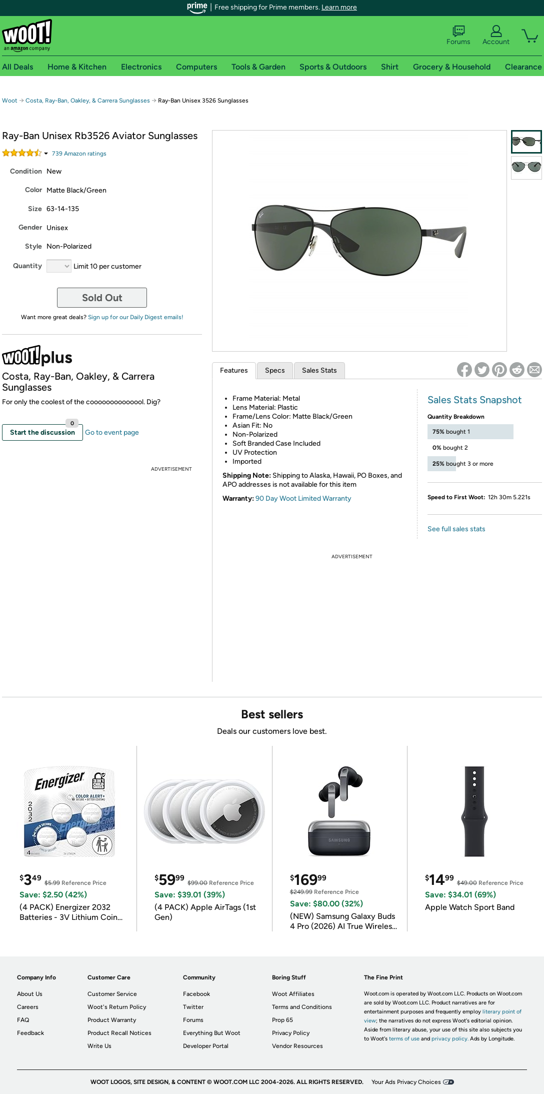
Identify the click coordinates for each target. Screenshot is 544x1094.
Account (496, 35)
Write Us (100, 1045)
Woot (10, 100)
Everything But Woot (211, 1032)
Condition (26, 171)
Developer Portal (205, 1045)
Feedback (30, 1032)
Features (234, 370)
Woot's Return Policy (117, 1006)
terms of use (404, 1038)
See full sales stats (457, 529)
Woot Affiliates (293, 993)
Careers (27, 1006)
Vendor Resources (297, 1045)
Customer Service (112, 993)
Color (33, 190)
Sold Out (102, 298)
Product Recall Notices (120, 1032)
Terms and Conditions (302, 1006)
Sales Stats (319, 370)
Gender (30, 227)
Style (33, 246)
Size (35, 209)
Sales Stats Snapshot (475, 400)
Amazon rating (79, 153)
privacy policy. (450, 1038)
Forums (458, 35)
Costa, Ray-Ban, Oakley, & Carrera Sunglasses (88, 100)
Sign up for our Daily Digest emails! (136, 317)
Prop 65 (282, 1019)
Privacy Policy (291, 1032)
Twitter (193, 1006)
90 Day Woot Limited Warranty (304, 498)
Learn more (339, 7)
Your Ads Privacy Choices (406, 1081)
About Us (29, 993)
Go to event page (112, 432)
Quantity (27, 266)
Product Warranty (112, 1019)
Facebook (196, 993)
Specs (275, 370)
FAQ (23, 1019)
